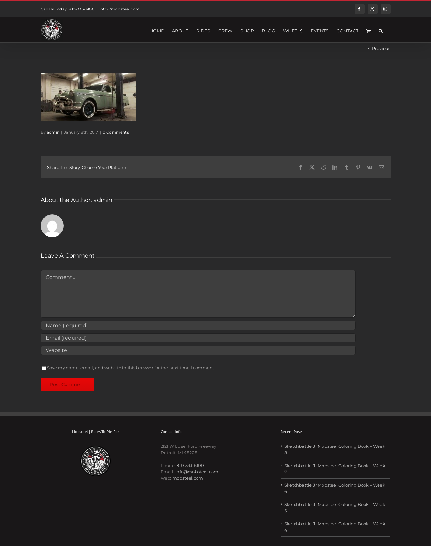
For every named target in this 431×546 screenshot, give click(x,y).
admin (53, 132)
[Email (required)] (198, 337)
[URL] (198, 350)
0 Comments (116, 132)
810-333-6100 (190, 465)
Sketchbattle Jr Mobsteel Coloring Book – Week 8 (334, 449)
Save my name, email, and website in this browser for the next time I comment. (131, 367)
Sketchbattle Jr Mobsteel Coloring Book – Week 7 (334, 468)
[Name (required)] (198, 325)
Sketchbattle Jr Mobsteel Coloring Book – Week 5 (334, 507)
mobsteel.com (187, 477)
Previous (381, 48)
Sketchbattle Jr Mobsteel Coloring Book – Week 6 (334, 488)
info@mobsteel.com (120, 9)
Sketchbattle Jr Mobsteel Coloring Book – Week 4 (334, 527)
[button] (381, 29)
